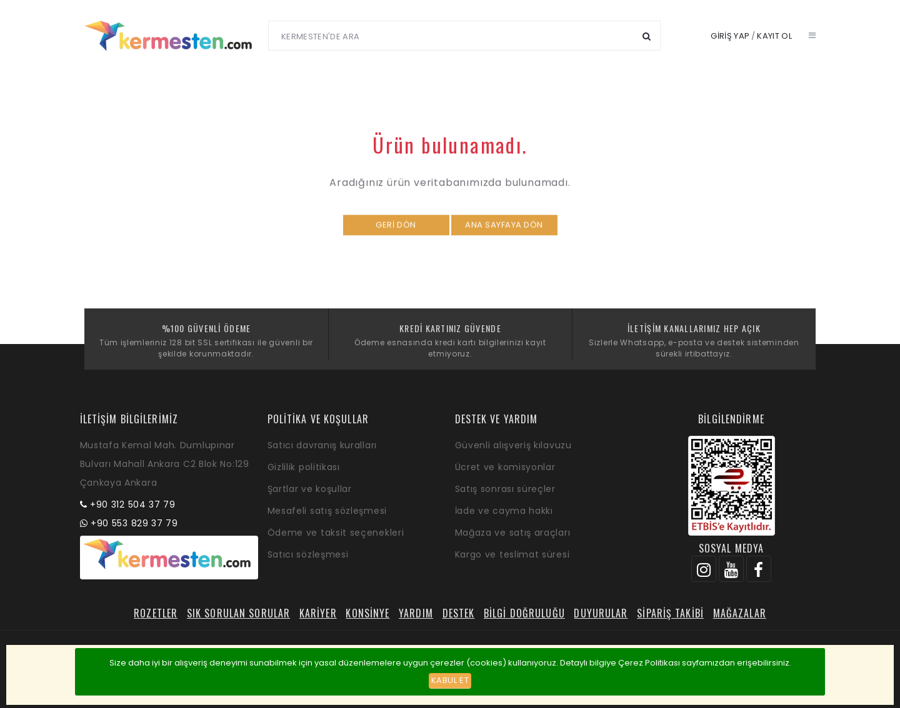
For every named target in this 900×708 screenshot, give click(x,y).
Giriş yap (730, 36)
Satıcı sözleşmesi (308, 554)
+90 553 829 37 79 (134, 523)
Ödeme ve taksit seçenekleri (336, 532)
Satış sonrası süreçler (505, 489)
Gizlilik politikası (304, 467)
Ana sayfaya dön (504, 231)
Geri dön (396, 231)
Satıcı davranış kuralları (323, 445)
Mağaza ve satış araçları (513, 532)
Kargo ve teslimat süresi (512, 554)
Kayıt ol (774, 36)
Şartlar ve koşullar (310, 489)
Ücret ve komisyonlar (505, 467)
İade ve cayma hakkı (504, 510)
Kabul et (450, 680)
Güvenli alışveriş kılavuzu (513, 445)
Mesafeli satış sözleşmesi (328, 510)
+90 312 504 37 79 (133, 504)
